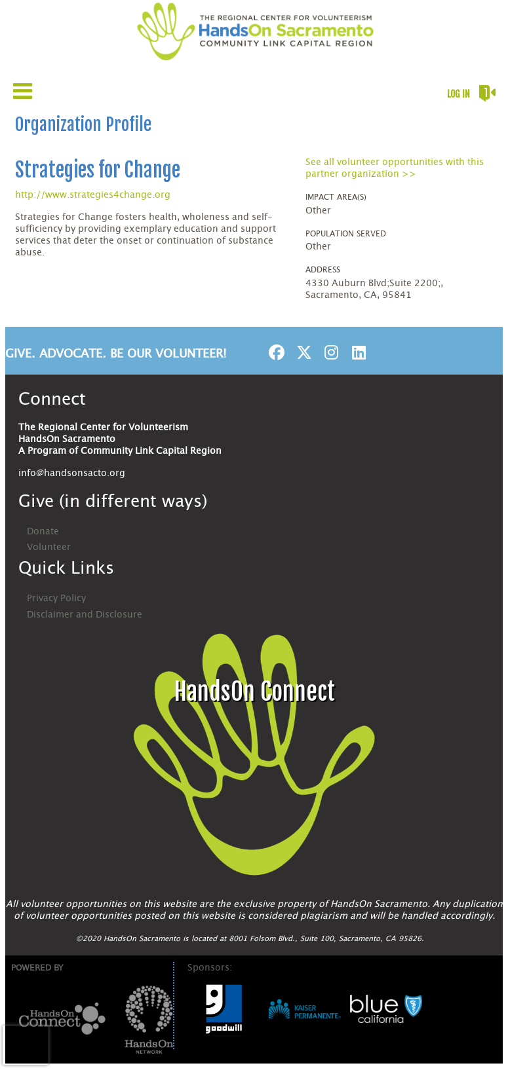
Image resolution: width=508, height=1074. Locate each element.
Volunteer (49, 547)
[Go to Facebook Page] (274, 352)
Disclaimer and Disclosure (84, 615)
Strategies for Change (97, 170)
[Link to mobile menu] (23, 90)
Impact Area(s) (335, 197)
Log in (458, 94)
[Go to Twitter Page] (302, 352)
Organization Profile (83, 124)
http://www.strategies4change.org (92, 195)
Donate (43, 531)
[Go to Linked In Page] (357, 352)
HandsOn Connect (254, 692)
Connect (52, 399)
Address (322, 270)
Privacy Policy (56, 598)
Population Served (345, 234)
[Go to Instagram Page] (329, 352)
